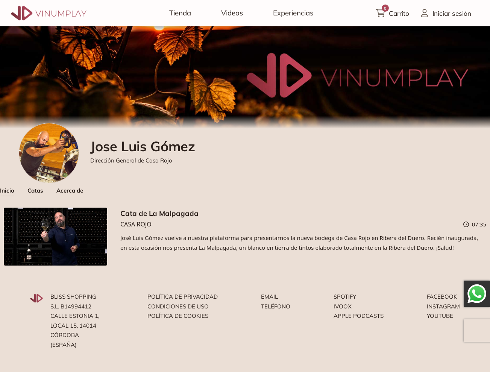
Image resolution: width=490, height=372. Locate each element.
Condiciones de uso (178, 306)
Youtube (440, 315)
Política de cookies (177, 315)
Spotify (345, 296)
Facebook (442, 296)
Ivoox (343, 306)
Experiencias (293, 12)
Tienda (180, 12)
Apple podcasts (359, 315)
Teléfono (275, 306)
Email (269, 296)
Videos (232, 12)
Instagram (443, 306)
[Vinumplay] (48, 12)
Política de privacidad (182, 296)
